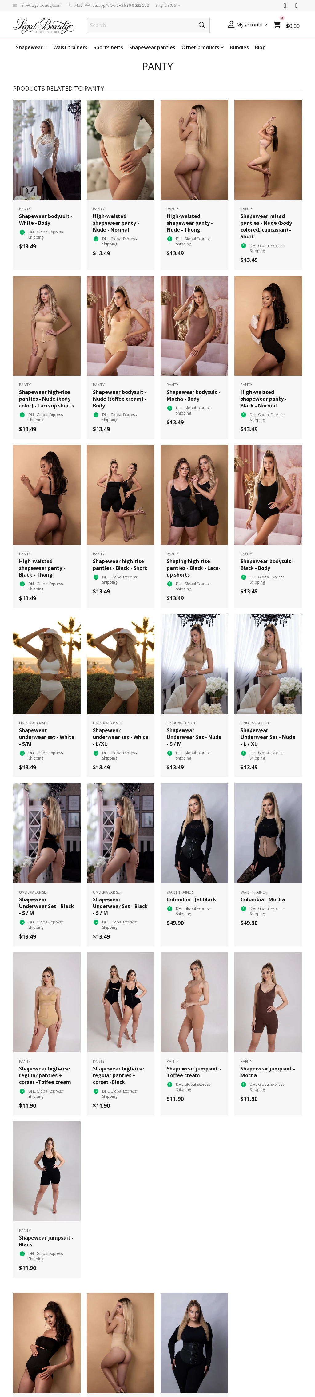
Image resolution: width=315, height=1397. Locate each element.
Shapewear (31, 47)
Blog (260, 47)
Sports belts (108, 47)
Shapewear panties (152, 47)
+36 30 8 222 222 (134, 5)
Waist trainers (70, 47)
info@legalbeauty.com (41, 5)
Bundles (239, 47)
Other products (202, 47)
